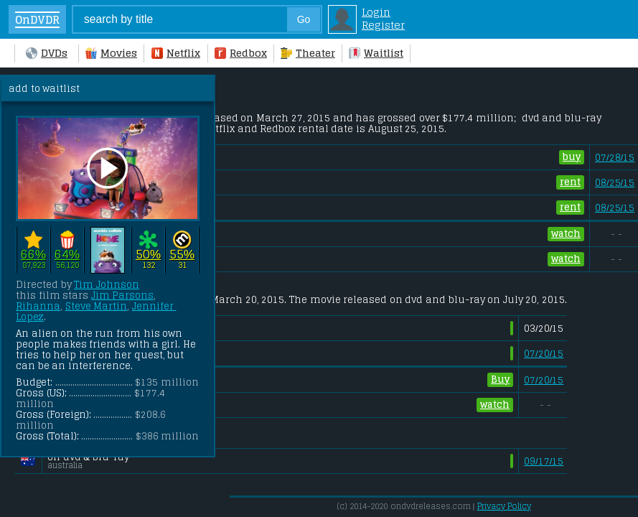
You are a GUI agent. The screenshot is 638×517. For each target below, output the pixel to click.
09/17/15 (543, 461)
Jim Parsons (122, 295)
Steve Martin (96, 306)
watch (566, 233)
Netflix (175, 53)
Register (383, 25)
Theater (308, 53)
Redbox (241, 53)
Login (376, 12)
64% (67, 254)
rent (570, 182)
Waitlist (376, 53)
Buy (500, 379)
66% (33, 254)
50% (148, 254)
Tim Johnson (106, 284)
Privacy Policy (504, 506)
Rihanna (38, 306)
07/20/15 (543, 353)
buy (572, 157)
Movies (111, 53)
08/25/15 (614, 182)
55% (181, 254)
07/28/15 (614, 157)
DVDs (46, 53)
